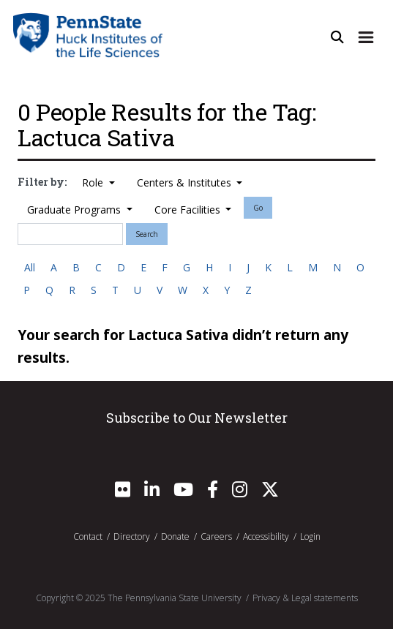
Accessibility (266, 536)
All (29, 267)
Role (94, 182)
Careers (216, 536)
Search (146, 234)
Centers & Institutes (185, 182)
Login (310, 536)
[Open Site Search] (337, 38)
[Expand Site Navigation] (365, 38)
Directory (131, 536)
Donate (175, 536)
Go (258, 208)
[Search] (70, 234)
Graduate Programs (75, 209)
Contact (87, 536)
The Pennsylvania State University (175, 598)
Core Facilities (188, 209)
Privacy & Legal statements (305, 598)
